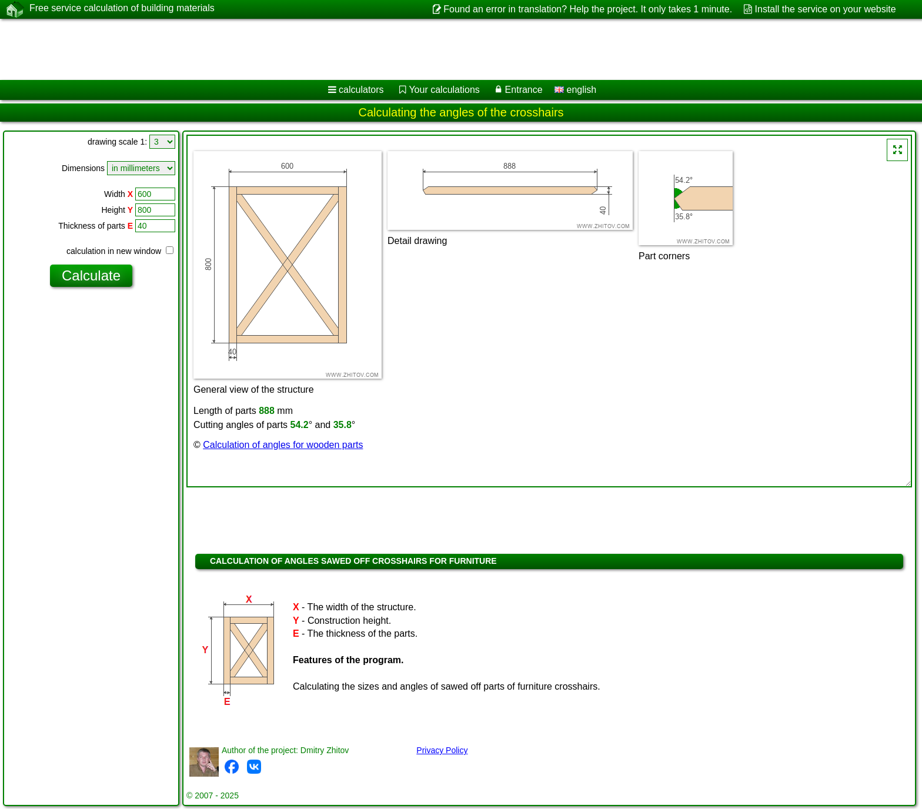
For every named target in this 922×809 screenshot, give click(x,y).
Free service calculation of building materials (122, 9)
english (575, 90)
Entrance (524, 90)
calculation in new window (119, 251)
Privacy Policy (441, 750)
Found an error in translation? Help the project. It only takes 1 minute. (587, 9)
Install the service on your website (825, 9)
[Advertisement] (357, 49)
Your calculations (444, 90)
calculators (361, 90)
